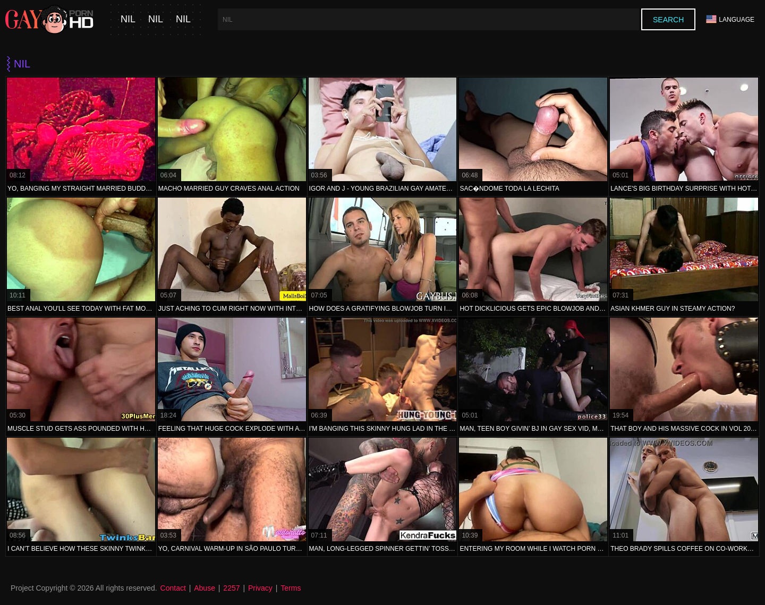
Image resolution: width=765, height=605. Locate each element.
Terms (290, 588)
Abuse (204, 588)
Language (730, 19)
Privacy (260, 588)
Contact (173, 588)
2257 (231, 588)
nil (128, 19)
